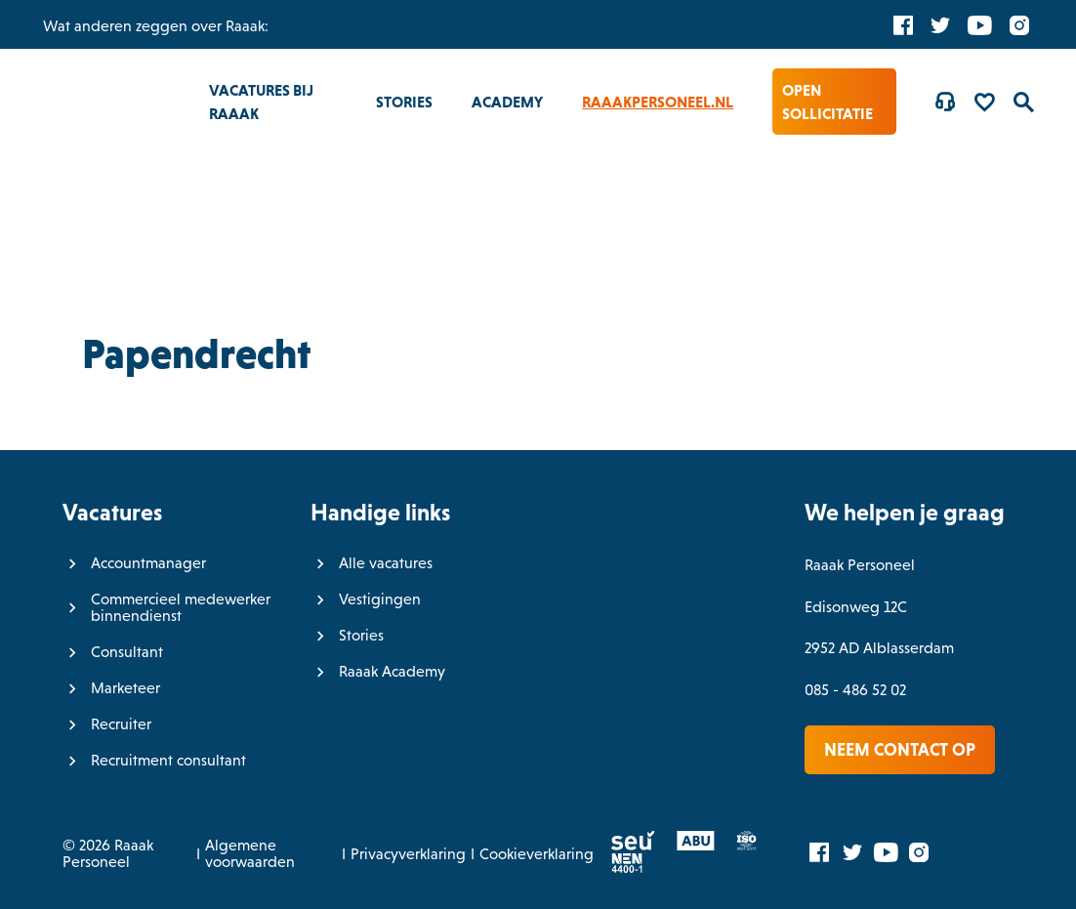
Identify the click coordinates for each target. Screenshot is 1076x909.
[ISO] (738, 845)
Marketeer (125, 688)
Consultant (127, 651)
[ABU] (687, 845)
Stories (404, 101)
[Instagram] (1019, 24)
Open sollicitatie (827, 101)
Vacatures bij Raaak (261, 101)
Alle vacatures (386, 563)
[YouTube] (980, 24)
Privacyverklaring (408, 854)
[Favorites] (984, 101)
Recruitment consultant (168, 760)
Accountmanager (148, 563)
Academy (507, 101)
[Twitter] (940, 24)
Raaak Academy (392, 671)
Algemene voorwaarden (250, 853)
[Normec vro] (618, 867)
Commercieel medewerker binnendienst (180, 607)
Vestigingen (380, 599)
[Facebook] (903, 24)
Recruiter (121, 724)
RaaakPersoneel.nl (657, 101)
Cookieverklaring (536, 854)
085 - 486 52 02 (855, 690)
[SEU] (625, 845)
